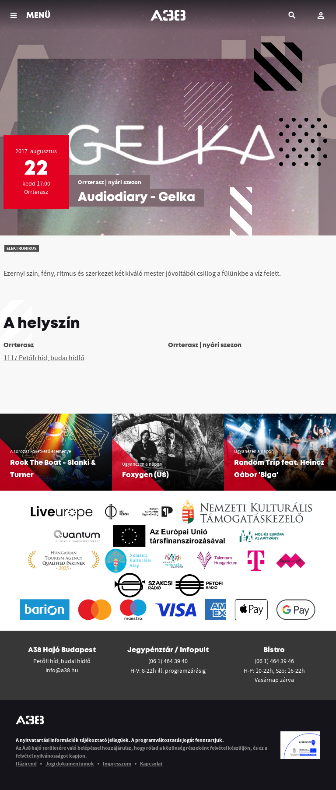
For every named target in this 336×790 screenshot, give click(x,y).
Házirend (26, 763)
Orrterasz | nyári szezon (109, 182)
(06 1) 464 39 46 (274, 661)
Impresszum (117, 763)
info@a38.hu (62, 670)
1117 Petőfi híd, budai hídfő (44, 357)
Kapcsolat (151, 763)
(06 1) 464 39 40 (168, 661)
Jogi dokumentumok (70, 763)
